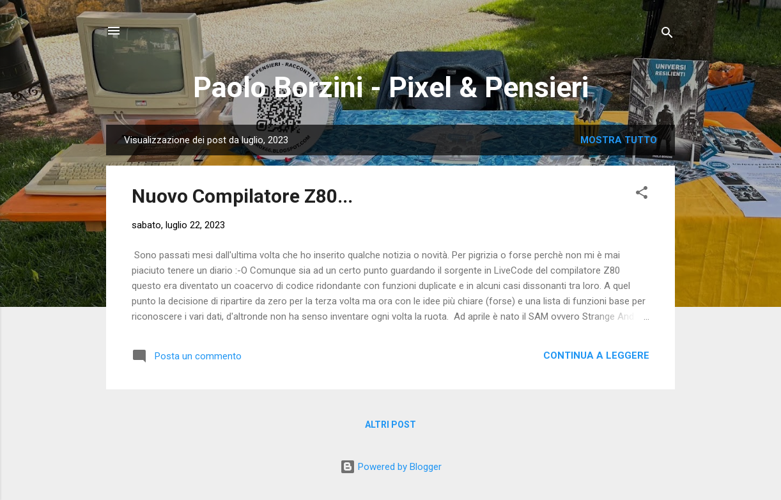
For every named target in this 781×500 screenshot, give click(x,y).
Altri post (390, 424)
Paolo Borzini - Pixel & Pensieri (391, 87)
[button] (641, 195)
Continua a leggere (596, 355)
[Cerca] (667, 34)
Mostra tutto (618, 140)
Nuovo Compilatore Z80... (242, 196)
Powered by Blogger (391, 467)
